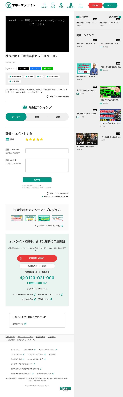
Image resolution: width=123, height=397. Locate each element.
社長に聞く (16, 81)
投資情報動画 (16, 76)
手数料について (45, 299)
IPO (40, 76)
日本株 (30, 76)
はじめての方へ (29, 299)
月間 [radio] (58, 117)
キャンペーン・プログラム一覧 (49, 225)
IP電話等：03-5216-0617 (37, 283)
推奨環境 (52, 354)
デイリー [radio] (16, 117)
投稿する (37, 180)
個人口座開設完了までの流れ (24, 294)
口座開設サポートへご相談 (37, 266)
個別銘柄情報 (53, 76)
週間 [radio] (37, 117)
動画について (19, 324)
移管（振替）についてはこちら (50, 294)
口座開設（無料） (37, 258)
